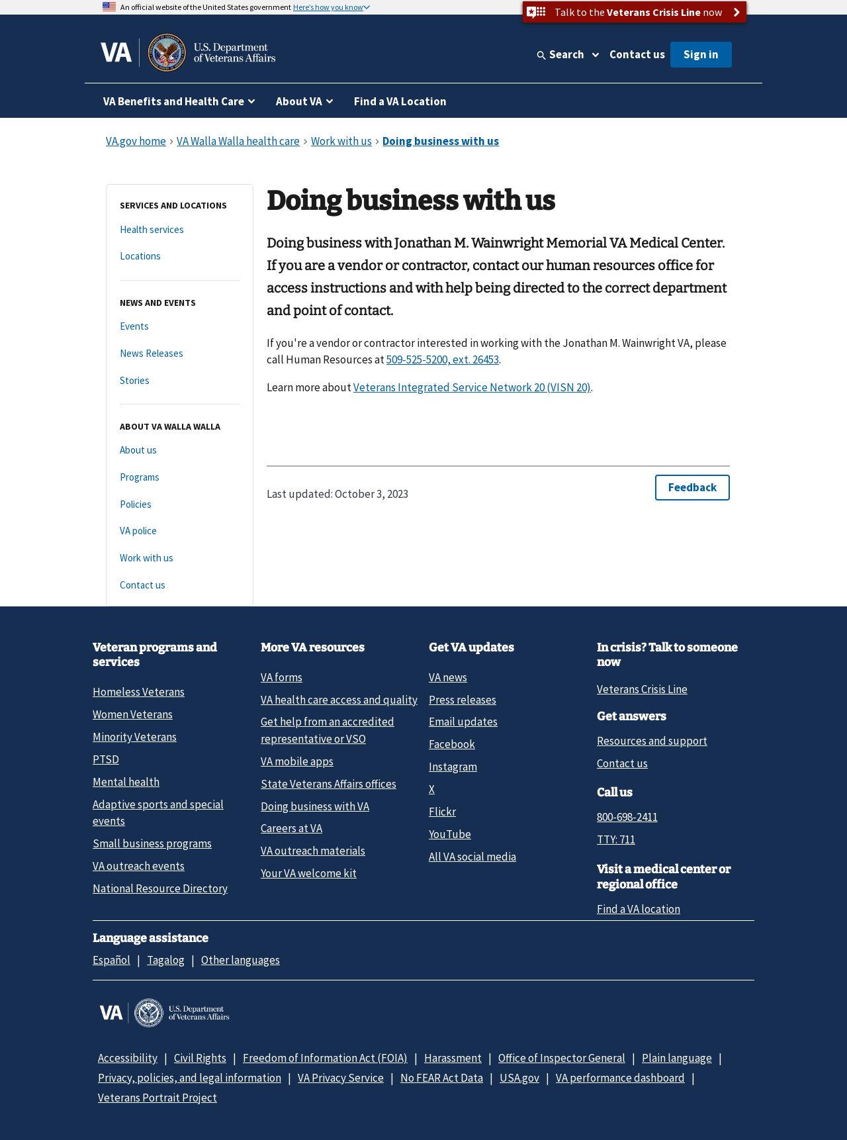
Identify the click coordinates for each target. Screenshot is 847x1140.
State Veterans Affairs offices (328, 784)
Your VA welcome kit (309, 873)
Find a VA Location (400, 101)
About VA (299, 101)
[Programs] (180, 477)
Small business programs (152, 843)
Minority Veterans (135, 737)
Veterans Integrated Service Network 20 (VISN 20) (472, 387)
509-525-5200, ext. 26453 (442, 359)
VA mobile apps (297, 761)
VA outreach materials (313, 850)
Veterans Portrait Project (157, 1097)
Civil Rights (200, 1058)
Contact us (637, 54)
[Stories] (180, 381)
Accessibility (127, 1058)
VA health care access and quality (339, 699)
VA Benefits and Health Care (173, 101)
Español (111, 960)
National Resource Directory (160, 888)
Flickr (442, 811)
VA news (448, 677)
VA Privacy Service (341, 1077)
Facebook (452, 744)
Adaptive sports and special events (158, 812)
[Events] (180, 326)
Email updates (463, 721)
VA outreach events (139, 866)
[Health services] (180, 230)
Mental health (126, 782)
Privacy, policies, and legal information (189, 1077)
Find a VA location (638, 909)
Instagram (453, 766)
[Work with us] (180, 558)
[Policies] (180, 504)
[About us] (180, 450)
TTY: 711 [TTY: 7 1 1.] (616, 839)
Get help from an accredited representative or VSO (327, 729)
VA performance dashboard (620, 1077)
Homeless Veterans (139, 692)
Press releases (462, 699)
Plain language (677, 1058)
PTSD (106, 759)
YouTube (450, 834)
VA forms (281, 677)
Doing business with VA (315, 806)
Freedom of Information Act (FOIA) (325, 1058)
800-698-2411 (627, 817)
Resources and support (652, 741)
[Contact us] (180, 585)
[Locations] (180, 256)
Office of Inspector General (561, 1058)
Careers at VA (291, 828)
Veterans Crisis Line (642, 689)
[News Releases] (180, 353)
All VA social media (472, 856)
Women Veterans (133, 714)
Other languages (240, 960)
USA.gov (519, 1077)
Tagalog (166, 960)
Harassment (453, 1058)
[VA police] (180, 531)
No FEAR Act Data (441, 1077)
